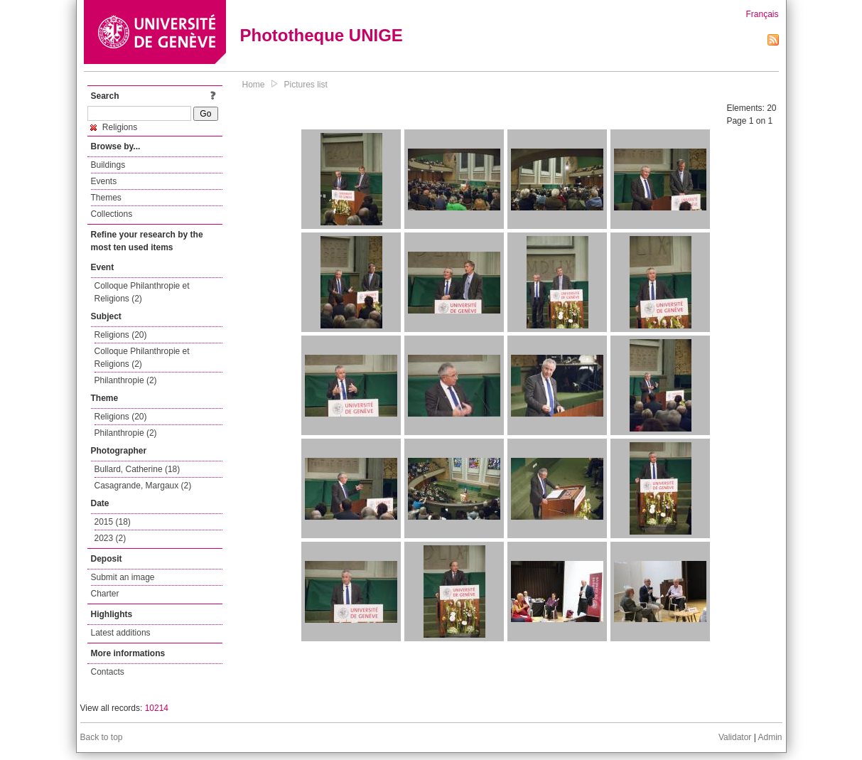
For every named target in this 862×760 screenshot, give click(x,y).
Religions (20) (121, 335)
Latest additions (121, 633)
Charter (105, 594)
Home (253, 85)
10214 (156, 708)
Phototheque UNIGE (321, 35)
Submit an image (123, 577)
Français (761, 14)
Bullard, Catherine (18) (138, 469)
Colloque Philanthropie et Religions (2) (142, 292)
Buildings (108, 165)
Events (104, 181)
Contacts (107, 672)
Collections (112, 214)
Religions (114, 127)
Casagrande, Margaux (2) (143, 486)
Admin (770, 737)
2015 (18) (113, 522)
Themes (106, 198)
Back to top (101, 737)
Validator (734, 737)
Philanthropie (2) (126, 380)
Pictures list (306, 85)
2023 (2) (110, 538)
